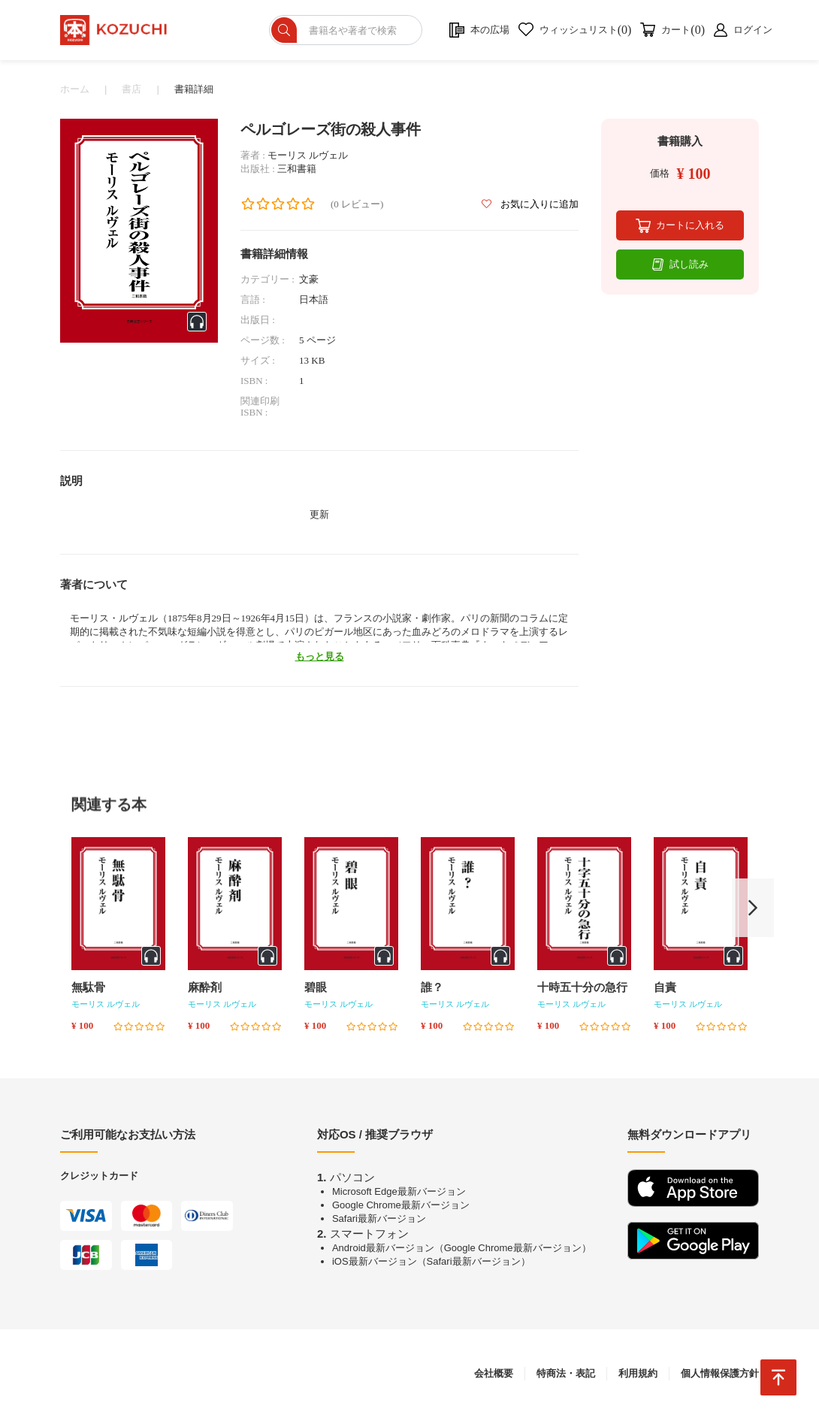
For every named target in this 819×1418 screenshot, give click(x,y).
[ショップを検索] (346, 30)
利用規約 (637, 1373)
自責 (665, 987)
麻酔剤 (205, 987)
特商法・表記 (565, 1373)
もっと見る (319, 656)
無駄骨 (88, 987)
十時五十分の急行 (582, 987)
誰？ (432, 987)
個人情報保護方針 (720, 1373)
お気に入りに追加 (530, 204)
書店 (131, 89)
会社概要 (493, 1373)
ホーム (74, 89)
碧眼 (315, 987)
